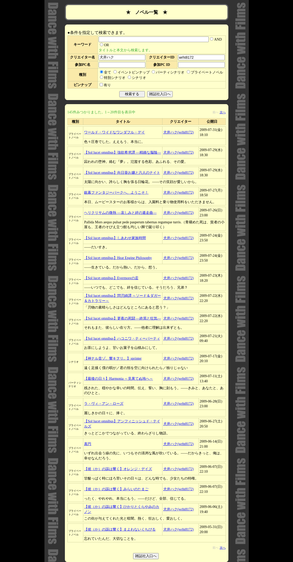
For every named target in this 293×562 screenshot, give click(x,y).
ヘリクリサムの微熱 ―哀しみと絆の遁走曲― (120, 213)
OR (104, 45)
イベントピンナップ (131, 72)
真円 (87, 444)
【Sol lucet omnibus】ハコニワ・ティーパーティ (122, 338)
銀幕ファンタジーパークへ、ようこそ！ (116, 192)
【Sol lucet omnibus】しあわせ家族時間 (115, 238)
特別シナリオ (112, 78)
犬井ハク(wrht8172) (178, 132)
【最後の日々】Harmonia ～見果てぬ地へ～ (118, 379)
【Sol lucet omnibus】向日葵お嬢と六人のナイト (122, 173)
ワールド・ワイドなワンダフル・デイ (114, 132)
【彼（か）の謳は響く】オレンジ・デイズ (118, 469)
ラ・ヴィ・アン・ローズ (103, 404)
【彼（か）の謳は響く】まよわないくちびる (120, 529)
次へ (223, 112)
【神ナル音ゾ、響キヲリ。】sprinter (113, 358)
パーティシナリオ (168, 72)
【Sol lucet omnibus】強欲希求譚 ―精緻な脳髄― (122, 152)
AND (216, 39)
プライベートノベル (205, 72)
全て (105, 72)
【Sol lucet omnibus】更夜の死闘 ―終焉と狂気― (122, 318)
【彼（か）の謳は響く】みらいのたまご (116, 489)
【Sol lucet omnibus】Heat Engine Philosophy (118, 258)
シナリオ (137, 78)
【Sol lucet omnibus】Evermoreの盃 (111, 278)
